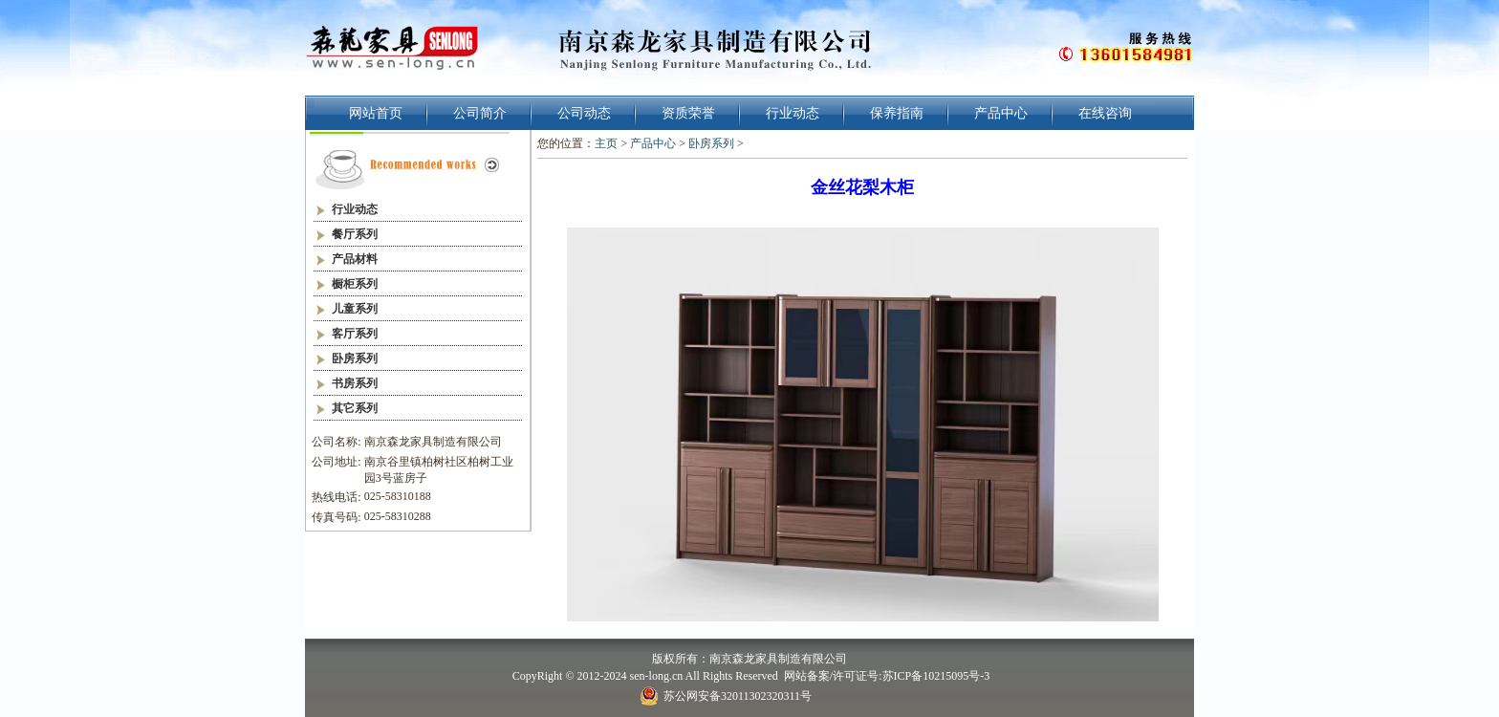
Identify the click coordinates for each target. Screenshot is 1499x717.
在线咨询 (1105, 112)
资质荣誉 (688, 112)
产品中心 (1001, 112)
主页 (606, 143)
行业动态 (792, 112)
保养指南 (896, 112)
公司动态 (584, 112)
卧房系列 (711, 143)
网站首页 (375, 112)
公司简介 (480, 112)
